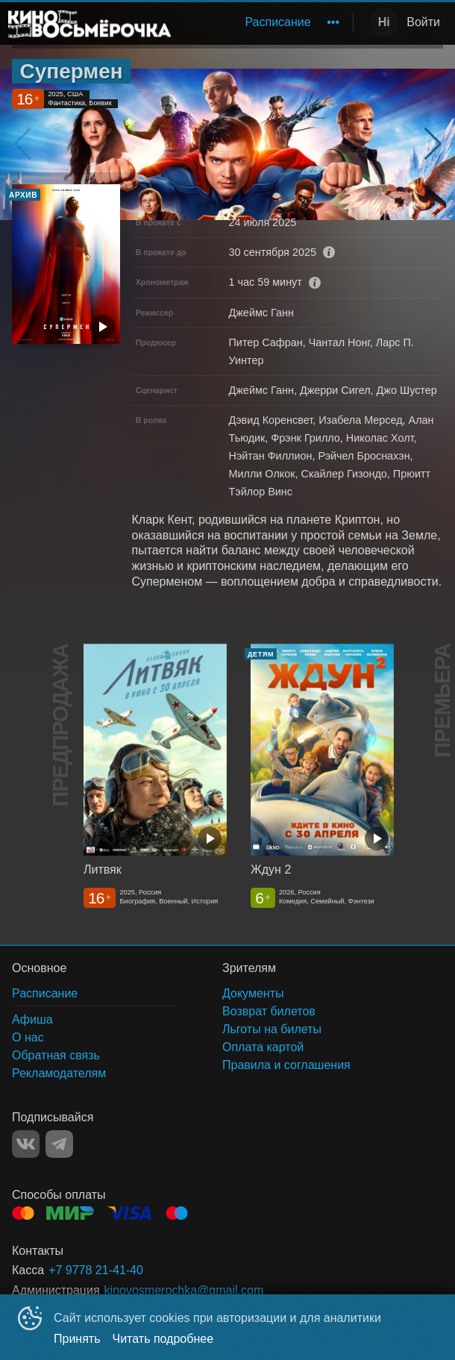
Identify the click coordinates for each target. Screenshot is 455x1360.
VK (26, 1144)
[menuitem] (277, 22)
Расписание (277, 22)
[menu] (265, 22)
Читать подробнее (163, 1338)
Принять (77, 1338)
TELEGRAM (59, 1144)
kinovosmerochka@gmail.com (184, 1290)
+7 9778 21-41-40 (95, 1270)
